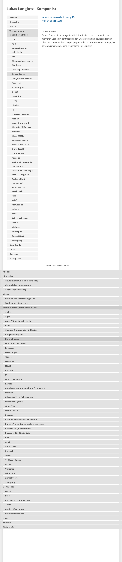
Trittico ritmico (20, 218)
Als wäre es (17, 204)
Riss (14, 195)
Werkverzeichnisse (14, 513)
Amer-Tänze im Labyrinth (19, 50)
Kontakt (13, 254)
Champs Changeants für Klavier (22, 63)
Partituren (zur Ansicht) (17, 500)
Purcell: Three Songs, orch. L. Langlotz (22, 172)
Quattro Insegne (20, 114)
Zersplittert (18, 236)
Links (12, 249)
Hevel (14, 100)
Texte (8, 504)
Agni (14, 43)
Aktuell (13, 17)
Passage (16, 157)
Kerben (15, 118)
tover (14, 213)
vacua (15, 222)
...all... (15, 39)
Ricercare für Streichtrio (18, 189)
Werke (12, 26)
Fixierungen (18, 87)
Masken (16, 131)
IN (13, 109)
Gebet (15, 91)
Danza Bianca (19, 74)
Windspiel (17, 231)
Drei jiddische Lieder (22, 78)
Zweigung (17, 240)
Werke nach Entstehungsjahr (20, 298)
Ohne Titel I (18, 149)
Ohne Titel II (18, 153)
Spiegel (15, 209)
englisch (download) (15, 289)
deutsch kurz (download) (18, 285)
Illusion (15, 105)
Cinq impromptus (20, 69)
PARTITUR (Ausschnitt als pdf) (58, 17)
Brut (14, 56)
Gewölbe (16, 96)
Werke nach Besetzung (17, 303)
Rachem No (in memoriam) (19, 181)
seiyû (14, 200)
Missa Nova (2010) (20, 144)
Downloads (15, 245)
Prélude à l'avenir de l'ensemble (22, 164)
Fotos (8, 491)
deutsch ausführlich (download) (21, 280)
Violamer (16, 227)
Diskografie (15, 258)
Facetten (16, 83)
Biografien (14, 22)
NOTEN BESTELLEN (52, 20)
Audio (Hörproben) (14, 509)
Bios (7, 495)
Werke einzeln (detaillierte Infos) (18, 33)
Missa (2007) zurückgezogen (20, 138)
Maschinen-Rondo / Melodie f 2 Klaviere (21, 125)
